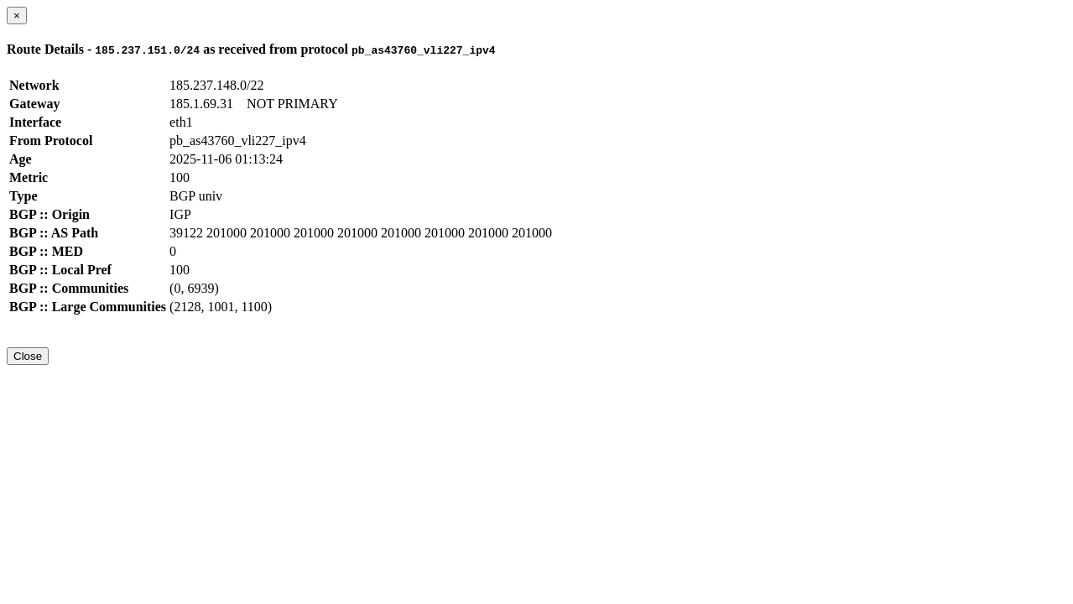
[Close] (17, 15)
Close (27, 356)
